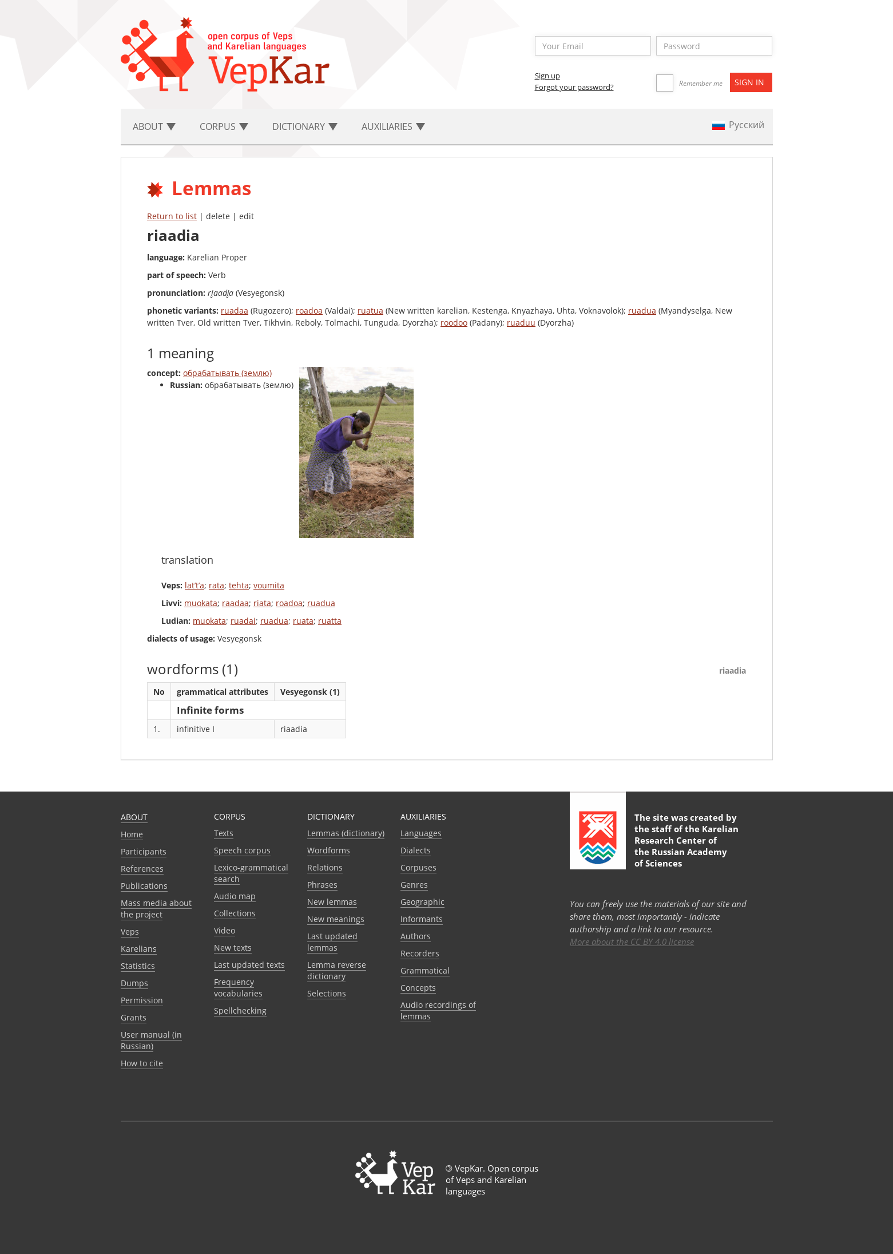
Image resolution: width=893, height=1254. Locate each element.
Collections (235, 913)
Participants (143, 851)
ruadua (642, 310)
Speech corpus (242, 850)
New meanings (335, 918)
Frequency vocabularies (238, 987)
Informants (421, 918)
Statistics (138, 965)
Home (132, 834)
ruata (303, 620)
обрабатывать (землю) (227, 372)
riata (262, 603)
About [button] (154, 126)
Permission (142, 1000)
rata (216, 585)
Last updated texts (249, 964)
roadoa (309, 310)
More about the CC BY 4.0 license (632, 941)
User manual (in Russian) (151, 1040)
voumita (268, 585)
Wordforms (328, 850)
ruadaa (234, 310)
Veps (130, 931)
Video (224, 930)
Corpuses (418, 867)
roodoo (453, 322)
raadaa (235, 603)
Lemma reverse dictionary (336, 970)
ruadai (243, 620)
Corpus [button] (224, 126)
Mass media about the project (156, 908)
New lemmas (332, 901)
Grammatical (425, 970)
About (134, 817)
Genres (414, 884)
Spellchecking (240, 1010)
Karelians (139, 948)
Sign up (547, 75)
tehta (239, 585)
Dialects (415, 850)
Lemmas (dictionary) (345, 833)
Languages (421, 833)
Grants (133, 1017)
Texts (223, 833)
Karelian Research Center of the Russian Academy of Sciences (686, 846)
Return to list (172, 216)
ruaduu (521, 322)
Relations (325, 867)
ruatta (330, 620)
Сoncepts (418, 987)
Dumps (134, 983)
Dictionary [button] (305, 126)
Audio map (235, 896)
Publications (144, 885)
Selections (326, 993)
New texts (233, 947)
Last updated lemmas (332, 942)
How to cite (142, 1063)
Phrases (322, 884)
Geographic (422, 901)
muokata (200, 603)
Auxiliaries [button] (393, 126)
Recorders (419, 953)
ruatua (370, 310)
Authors (415, 936)
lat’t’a (194, 585)
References (142, 868)
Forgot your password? (574, 87)
